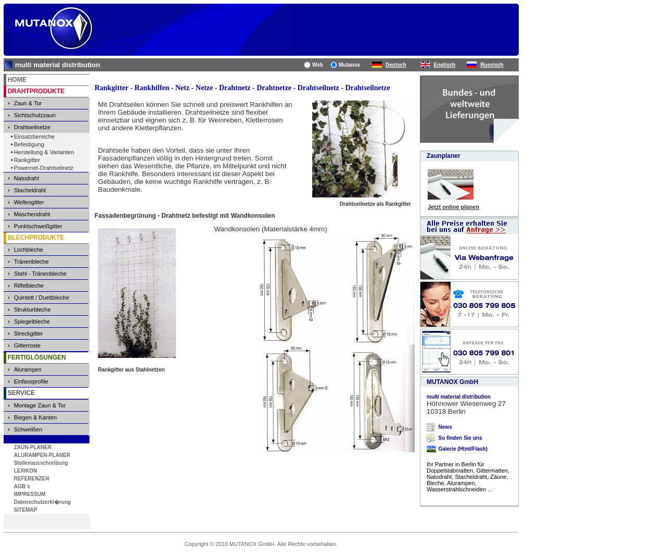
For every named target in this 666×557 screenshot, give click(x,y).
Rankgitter (27, 160)
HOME (17, 79)
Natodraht (26, 178)
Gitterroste (27, 345)
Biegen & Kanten (35, 417)
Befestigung (29, 144)
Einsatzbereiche (34, 136)
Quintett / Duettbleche (41, 297)
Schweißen (28, 429)
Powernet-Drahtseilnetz (43, 168)
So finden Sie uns (460, 438)
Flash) (480, 449)
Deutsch (396, 65)
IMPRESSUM (30, 494)
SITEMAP (25, 510)
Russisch (491, 65)
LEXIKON (25, 471)
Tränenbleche (31, 261)
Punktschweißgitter (38, 226)
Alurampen (28, 369)
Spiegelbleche (32, 321)
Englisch (445, 65)
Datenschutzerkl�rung (42, 502)
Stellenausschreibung (41, 463)
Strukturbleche (32, 309)
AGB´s (22, 486)
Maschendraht (32, 214)
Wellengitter (29, 202)
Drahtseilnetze (32, 127)
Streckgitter (28, 333)
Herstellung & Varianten (44, 152)
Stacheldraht (30, 190)
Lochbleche (28, 249)
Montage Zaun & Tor (40, 405)
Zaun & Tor (28, 103)
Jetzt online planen (453, 207)
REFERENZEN (31, 478)
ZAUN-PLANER (33, 447)
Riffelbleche (29, 285)
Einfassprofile (31, 381)
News (445, 427)
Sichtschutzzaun (35, 115)
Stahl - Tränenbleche (40, 273)
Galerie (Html (455, 449)
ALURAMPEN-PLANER (42, 455)
